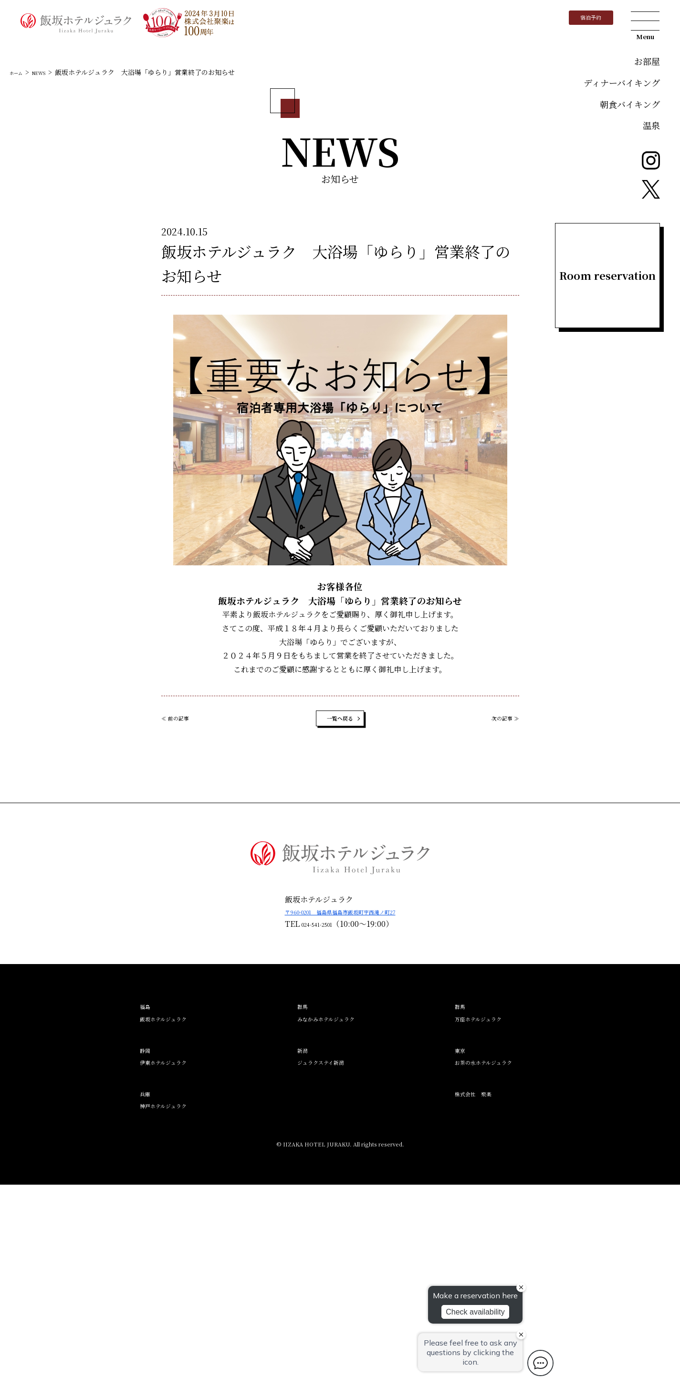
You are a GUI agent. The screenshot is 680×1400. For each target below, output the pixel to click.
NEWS (49, 279)
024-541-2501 (299, 1139)
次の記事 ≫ (499, 929)
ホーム (20, 279)
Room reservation (607, 275)
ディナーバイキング (622, 82)
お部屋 (647, 61)
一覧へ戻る (340, 929)
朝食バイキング (630, 104)
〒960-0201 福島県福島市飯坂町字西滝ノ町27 (340, 1127)
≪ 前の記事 (181, 929)
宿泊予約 (580, 21)
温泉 (651, 125)
